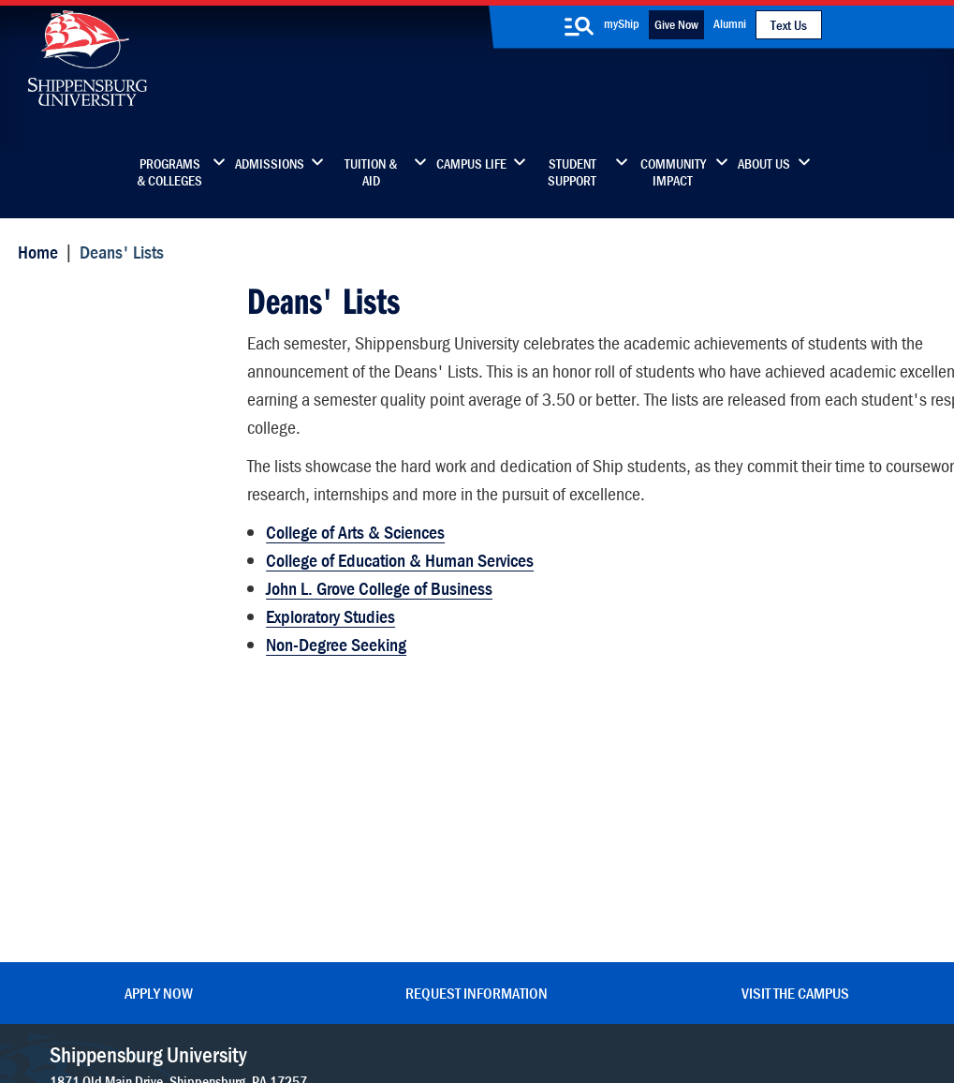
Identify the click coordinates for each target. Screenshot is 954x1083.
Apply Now (159, 696)
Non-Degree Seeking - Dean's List (134, 591)
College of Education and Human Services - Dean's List (132, 425)
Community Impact (673, 172)
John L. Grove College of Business (377, 579)
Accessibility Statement (795, 837)
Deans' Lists (71, 297)
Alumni (729, 23)
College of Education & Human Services (398, 551)
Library (355, 798)
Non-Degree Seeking (334, 635)
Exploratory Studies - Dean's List (129, 480)
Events (354, 876)
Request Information (476, 696)
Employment (373, 916)
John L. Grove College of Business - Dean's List (113, 535)
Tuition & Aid (371, 172)
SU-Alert (554, 876)
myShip (621, 23)
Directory (362, 758)
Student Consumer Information (462, 1019)
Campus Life (471, 164)
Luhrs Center (567, 798)
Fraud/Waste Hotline (619, 1019)
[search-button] (578, 26)
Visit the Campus (795, 696)
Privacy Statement (249, 1001)
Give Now (676, 24)
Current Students (581, 916)
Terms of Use (337, 1001)
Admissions (269, 164)
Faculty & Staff (768, 758)
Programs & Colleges (169, 172)
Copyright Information (434, 1001)
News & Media (379, 837)
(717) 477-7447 (96, 808)
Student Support (572, 172)
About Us (764, 164)
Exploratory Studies (328, 607)
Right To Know (551, 1001)
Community (564, 758)
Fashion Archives (579, 837)
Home (34, 250)
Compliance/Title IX (323, 1019)
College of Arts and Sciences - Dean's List (134, 370)
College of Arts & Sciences (353, 523)
